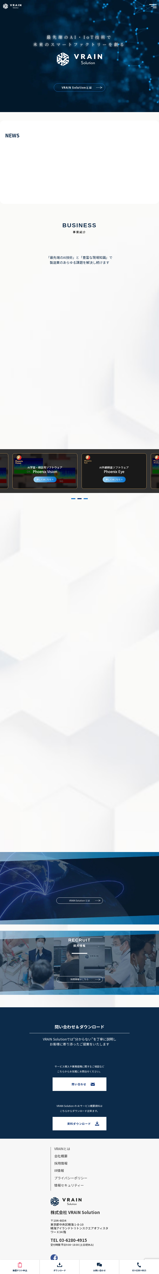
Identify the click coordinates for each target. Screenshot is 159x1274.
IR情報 (59, 1170)
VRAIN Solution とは (79, 900)
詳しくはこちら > (45, 479)
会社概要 (60, 1155)
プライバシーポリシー (70, 1177)
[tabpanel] (114, 471)
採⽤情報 (60, 1163)
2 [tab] (79, 498)
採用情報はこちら (79, 979)
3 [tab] (86, 498)
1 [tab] (73, 498)
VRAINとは (62, 1148)
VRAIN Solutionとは (77, 87)
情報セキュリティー (69, 1185)
